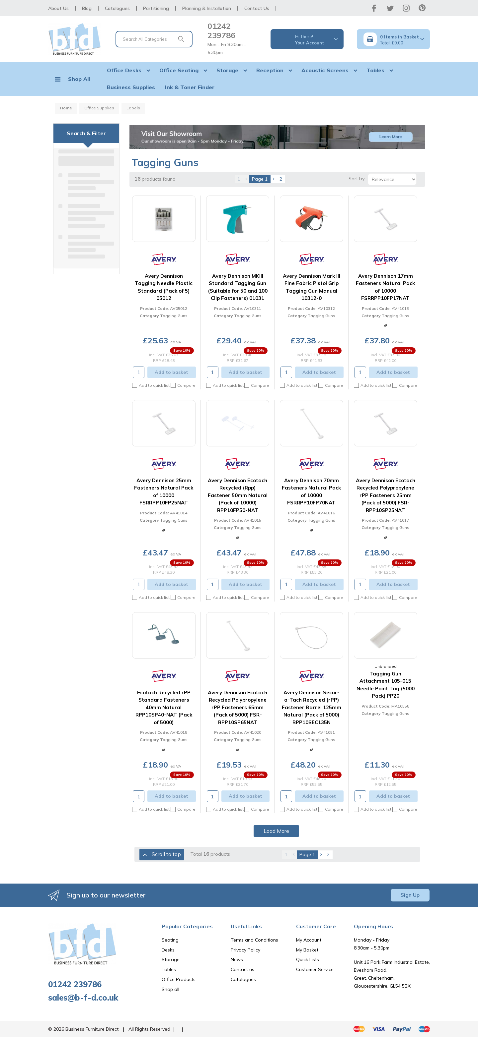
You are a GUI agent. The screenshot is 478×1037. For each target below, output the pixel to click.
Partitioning (156, 8)
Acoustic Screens (325, 70)
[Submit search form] (181, 39)
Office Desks (124, 70)
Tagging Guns (174, 315)
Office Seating (179, 70)
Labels (133, 107)
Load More (276, 831)
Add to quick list (151, 385)
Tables (375, 70)
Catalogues (117, 8)
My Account (308, 940)
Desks (168, 950)
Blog (87, 8)
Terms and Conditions (254, 940)
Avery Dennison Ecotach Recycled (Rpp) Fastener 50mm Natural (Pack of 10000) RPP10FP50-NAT (238, 495)
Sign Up (410, 895)
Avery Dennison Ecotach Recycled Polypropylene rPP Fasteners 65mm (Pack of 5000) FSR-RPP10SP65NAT (237, 707)
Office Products (179, 979)
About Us (58, 8)
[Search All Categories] (154, 39)
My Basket (307, 950)
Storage (227, 70)
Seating (170, 940)
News (237, 959)
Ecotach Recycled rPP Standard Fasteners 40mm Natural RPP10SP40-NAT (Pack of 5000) (163, 707)
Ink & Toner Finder (189, 87)
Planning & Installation (206, 8)
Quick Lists (307, 959)
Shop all (170, 989)
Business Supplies (131, 87)
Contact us (242, 969)
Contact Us (256, 8)
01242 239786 (221, 30)
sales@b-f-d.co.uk (83, 998)
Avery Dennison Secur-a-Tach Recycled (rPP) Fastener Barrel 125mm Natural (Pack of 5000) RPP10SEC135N (311, 707)
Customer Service (315, 969)
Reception (269, 70)
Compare (183, 385)
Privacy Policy (245, 950)
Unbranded (385, 666)
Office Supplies (99, 107)
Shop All (79, 79)
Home (66, 107)
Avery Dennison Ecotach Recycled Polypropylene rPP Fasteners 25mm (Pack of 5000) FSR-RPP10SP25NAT (385, 495)
